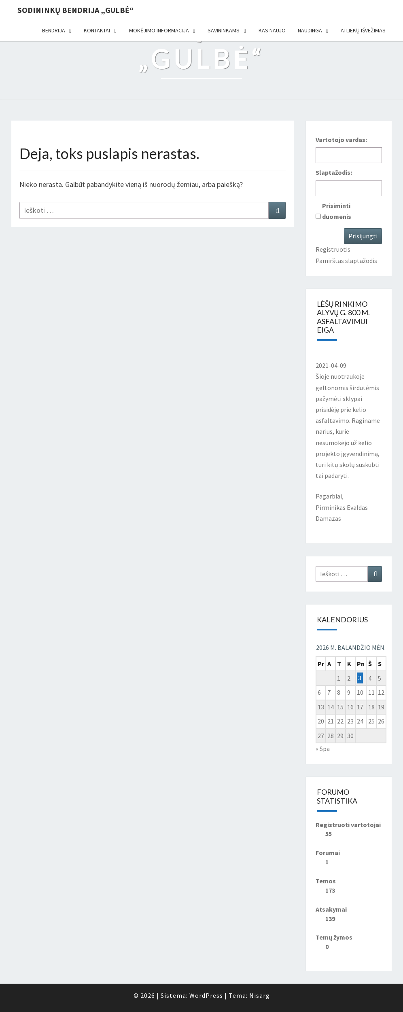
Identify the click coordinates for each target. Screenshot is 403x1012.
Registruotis (333, 249)
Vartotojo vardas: (341, 140)
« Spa (323, 749)
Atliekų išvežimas (363, 30)
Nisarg (259, 995)
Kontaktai (97, 30)
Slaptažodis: (334, 172)
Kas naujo (272, 30)
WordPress (206, 995)
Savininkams (224, 30)
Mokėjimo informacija (159, 30)
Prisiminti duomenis (336, 211)
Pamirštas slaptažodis (346, 261)
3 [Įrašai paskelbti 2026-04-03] (359, 678)
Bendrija (53, 30)
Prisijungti (363, 236)
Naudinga (310, 30)
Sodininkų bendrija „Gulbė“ (75, 10)
